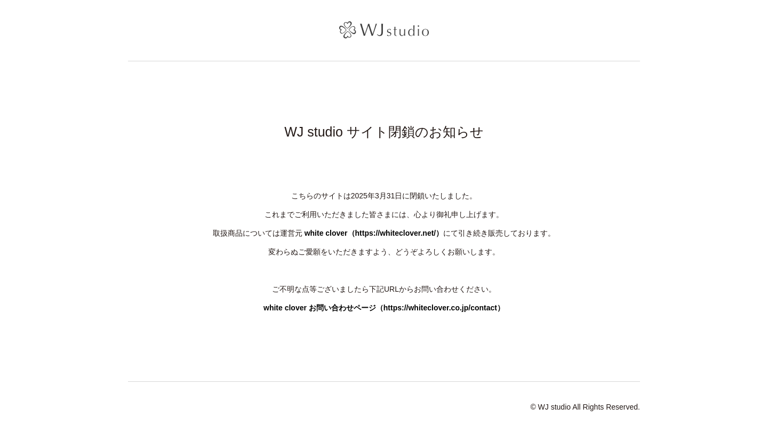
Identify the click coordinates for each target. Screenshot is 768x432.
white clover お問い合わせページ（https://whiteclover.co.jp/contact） (384, 307)
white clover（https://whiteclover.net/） (374, 233)
